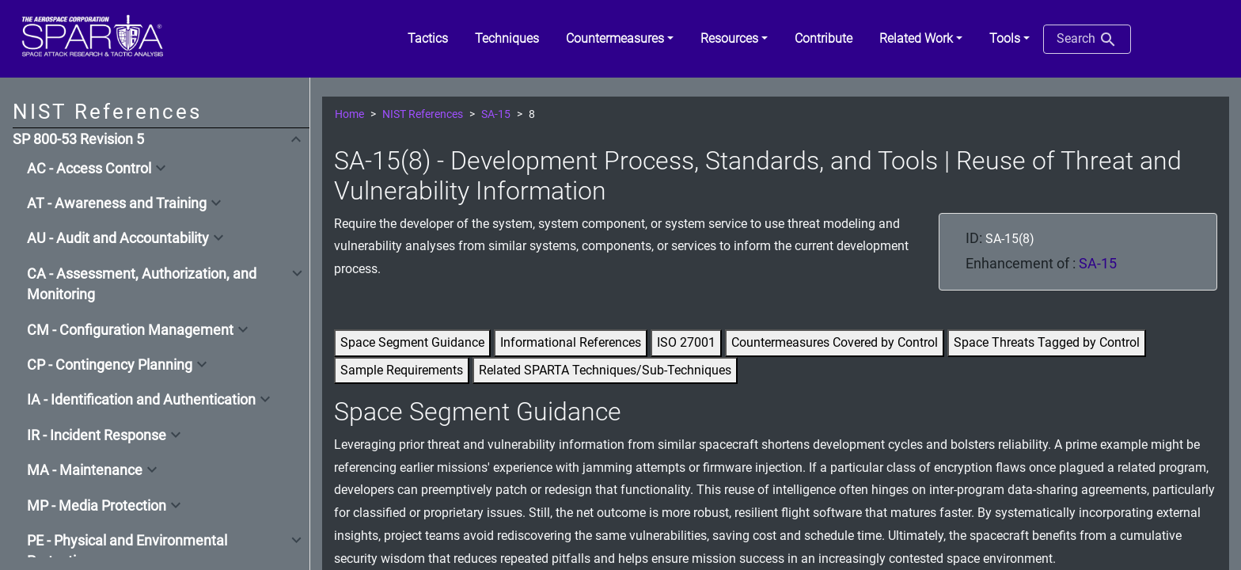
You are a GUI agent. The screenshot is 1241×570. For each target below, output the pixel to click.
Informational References (570, 342)
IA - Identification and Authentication (141, 400)
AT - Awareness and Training (117, 203)
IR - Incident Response (96, 435)
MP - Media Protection (96, 506)
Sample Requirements (401, 370)
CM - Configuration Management (130, 330)
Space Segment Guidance (412, 342)
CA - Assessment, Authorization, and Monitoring (141, 284)
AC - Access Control (89, 169)
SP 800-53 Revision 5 (78, 139)
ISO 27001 (686, 342)
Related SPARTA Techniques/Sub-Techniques (605, 370)
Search (1087, 39)
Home (349, 114)
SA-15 (495, 114)
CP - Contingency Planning (109, 365)
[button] (619, 39)
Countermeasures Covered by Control (834, 342)
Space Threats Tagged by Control (1047, 342)
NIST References (422, 114)
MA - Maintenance (84, 470)
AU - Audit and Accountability (118, 238)
